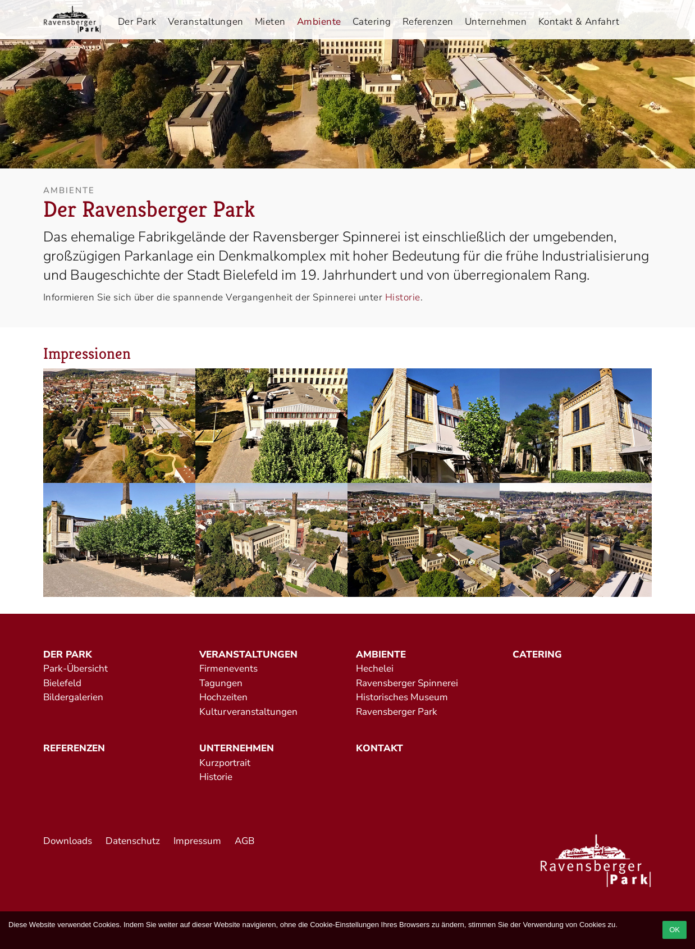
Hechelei (375, 668)
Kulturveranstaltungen (248, 711)
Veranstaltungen (206, 21)
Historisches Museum (402, 697)
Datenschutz (133, 840)
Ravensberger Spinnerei (407, 683)
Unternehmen (496, 21)
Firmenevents (228, 668)
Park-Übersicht (75, 668)
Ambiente (319, 21)
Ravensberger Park (396, 711)
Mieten (270, 21)
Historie (402, 297)
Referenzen (428, 21)
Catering (372, 21)
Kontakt (379, 748)
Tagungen (221, 683)
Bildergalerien (73, 697)
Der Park (137, 21)
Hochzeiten (223, 697)
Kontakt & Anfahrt (579, 21)
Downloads (67, 840)
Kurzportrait (224, 762)
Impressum (197, 840)
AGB (244, 840)
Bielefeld (62, 683)
